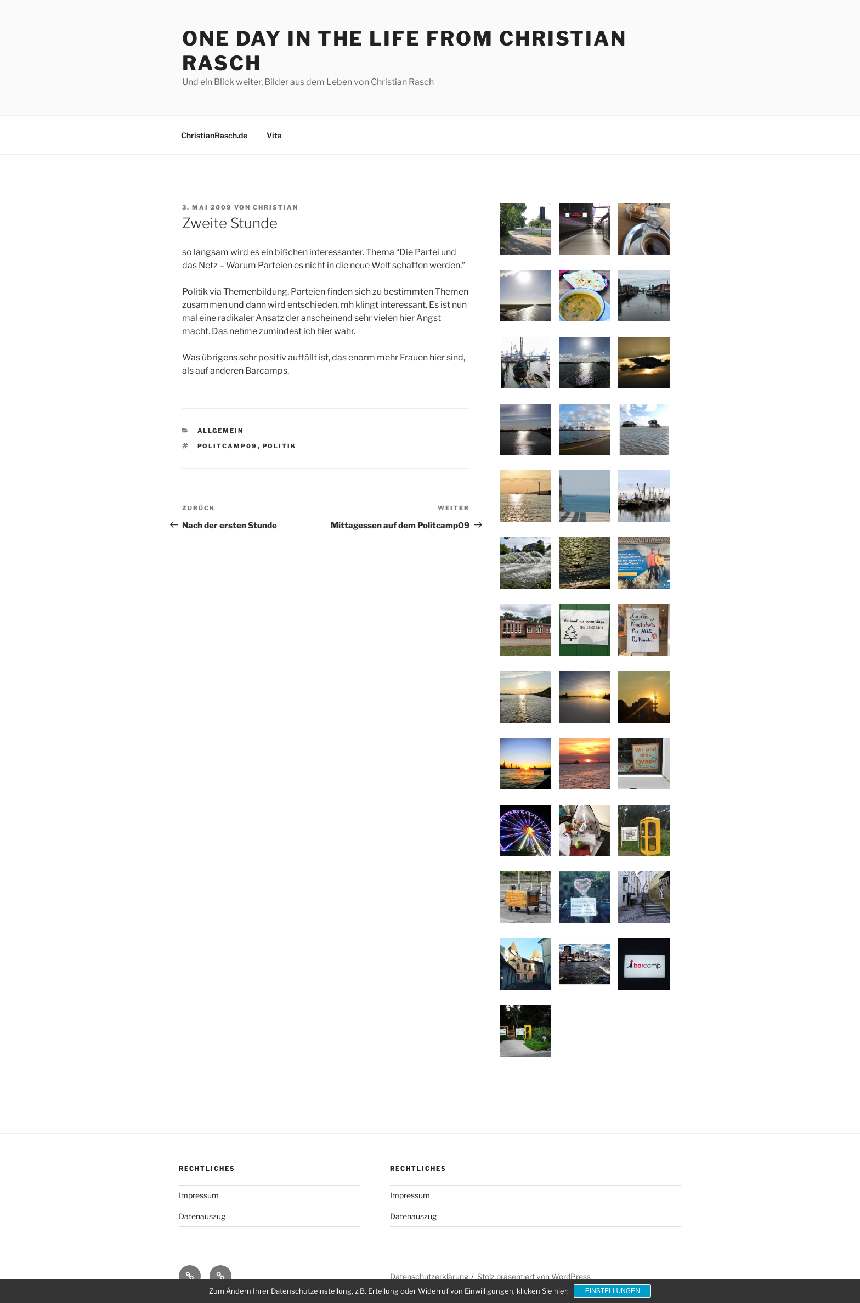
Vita (274, 135)
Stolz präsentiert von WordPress (534, 1276)
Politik (280, 446)
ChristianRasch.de (214, 135)
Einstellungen (612, 1291)
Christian (275, 207)
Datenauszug (202, 1216)
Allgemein (220, 431)
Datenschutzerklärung (429, 1276)
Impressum (199, 1195)
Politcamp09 (227, 446)
